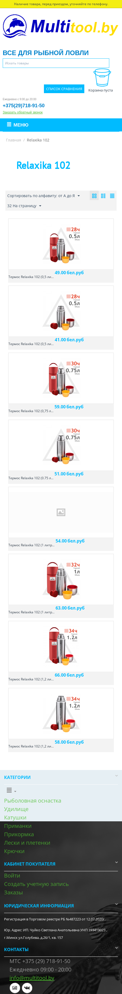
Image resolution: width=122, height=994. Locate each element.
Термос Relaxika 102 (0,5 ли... (31, 276)
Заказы (13, 892)
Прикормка (19, 834)
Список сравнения (64, 88)
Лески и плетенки (27, 842)
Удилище (16, 809)
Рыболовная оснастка (32, 800)
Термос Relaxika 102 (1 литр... (31, 545)
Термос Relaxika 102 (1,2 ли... (31, 679)
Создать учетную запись (36, 884)
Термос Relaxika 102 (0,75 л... (30, 411)
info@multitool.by (31, 978)
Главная (13, 140)
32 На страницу (24, 206)
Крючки (14, 851)
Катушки (15, 817)
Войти (12, 875)
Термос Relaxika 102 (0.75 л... (30, 478)
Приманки (18, 825)
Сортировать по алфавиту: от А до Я (43, 196)
